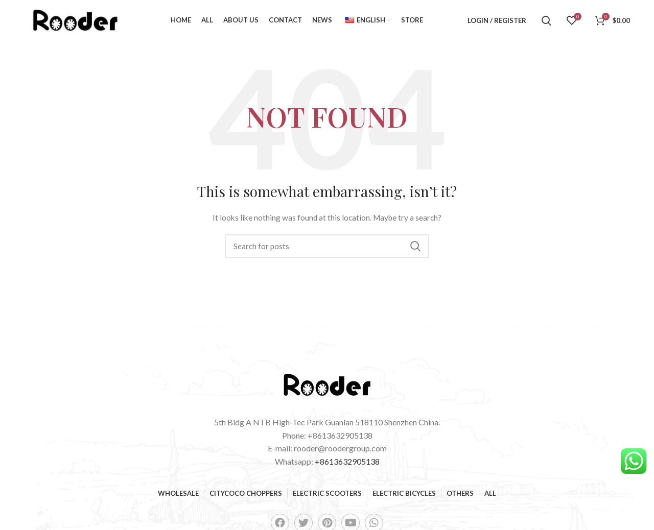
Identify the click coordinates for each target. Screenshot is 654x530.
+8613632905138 (347, 461)
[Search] (546, 20)
